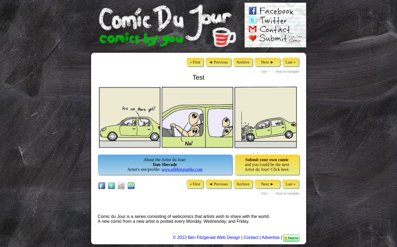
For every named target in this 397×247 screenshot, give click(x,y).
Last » (290, 62)
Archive (243, 62)
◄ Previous (218, 62)
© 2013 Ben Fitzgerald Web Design (207, 237)
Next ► (267, 62)
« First (195, 62)
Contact (251, 237)
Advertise (271, 237)
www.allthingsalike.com (182, 169)
